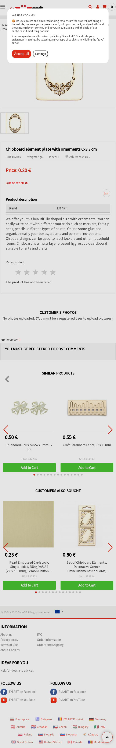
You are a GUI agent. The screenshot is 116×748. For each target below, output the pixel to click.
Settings (40, 54)
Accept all (21, 54)
